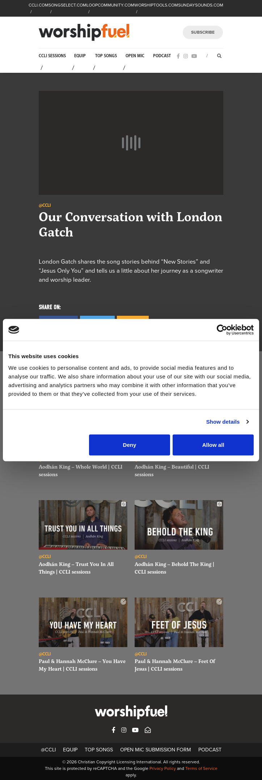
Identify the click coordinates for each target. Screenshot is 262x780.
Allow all (213, 444)
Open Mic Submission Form (155, 750)
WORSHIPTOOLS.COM (156, 5)
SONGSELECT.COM (67, 5)
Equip (80, 56)
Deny (129, 444)
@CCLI (48, 750)
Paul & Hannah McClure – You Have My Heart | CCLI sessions (82, 664)
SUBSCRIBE (203, 32)
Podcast (162, 56)
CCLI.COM (38, 5)
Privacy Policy (162, 768)
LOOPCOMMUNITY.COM (110, 5)
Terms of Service (201, 768)
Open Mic (135, 56)
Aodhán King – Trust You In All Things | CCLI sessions (76, 567)
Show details (223, 422)
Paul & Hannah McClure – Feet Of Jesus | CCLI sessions (175, 664)
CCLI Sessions (52, 56)
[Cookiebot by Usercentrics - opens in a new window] (222, 329)
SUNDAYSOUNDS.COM (200, 5)
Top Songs (106, 56)
